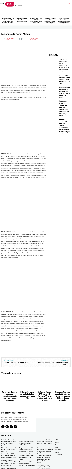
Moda (32, 38)
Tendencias (32, 39)
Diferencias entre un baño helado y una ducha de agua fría (22, 20)
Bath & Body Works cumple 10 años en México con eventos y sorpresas (45, 456)
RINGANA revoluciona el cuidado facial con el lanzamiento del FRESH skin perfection (26, 460)
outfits (17, 345)
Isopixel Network (57, 467)
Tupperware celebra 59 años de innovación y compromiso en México (26, 442)
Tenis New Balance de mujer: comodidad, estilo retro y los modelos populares (8, 20)
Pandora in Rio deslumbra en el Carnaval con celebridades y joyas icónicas (44, 462)
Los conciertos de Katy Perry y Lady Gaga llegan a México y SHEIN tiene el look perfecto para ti (44, 437)
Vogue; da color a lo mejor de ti (16, 362)
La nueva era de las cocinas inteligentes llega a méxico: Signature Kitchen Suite (26, 436)
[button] (3, 4)
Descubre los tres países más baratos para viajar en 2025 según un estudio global (44, 443)
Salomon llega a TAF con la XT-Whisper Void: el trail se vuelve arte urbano (36, 20)
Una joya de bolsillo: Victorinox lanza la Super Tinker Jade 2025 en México (27, 448)
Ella (36, 38)
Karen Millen (10, 345)
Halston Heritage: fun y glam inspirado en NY (53, 363)
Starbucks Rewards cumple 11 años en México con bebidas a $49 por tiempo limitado (50, 21)
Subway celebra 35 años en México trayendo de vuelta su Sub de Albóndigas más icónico (64, 21)
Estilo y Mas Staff (10, 39)
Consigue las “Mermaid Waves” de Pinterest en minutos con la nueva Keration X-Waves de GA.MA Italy (44, 450)
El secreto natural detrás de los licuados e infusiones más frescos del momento (27, 453)
